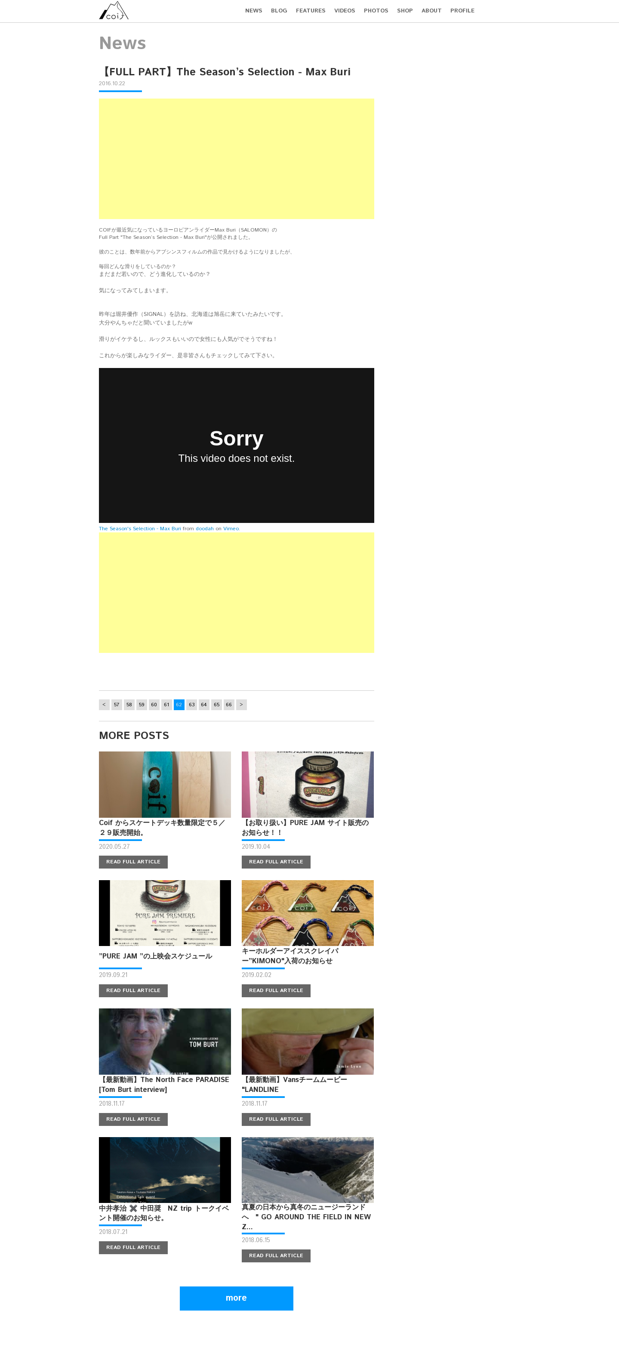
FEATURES (311, 11)
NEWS (253, 11)
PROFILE (462, 11)
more (236, 1298)
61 (166, 704)
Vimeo (231, 528)
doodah (205, 528)
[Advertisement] (236, 159)
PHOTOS (376, 11)
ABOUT (432, 11)
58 (129, 704)
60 (154, 704)
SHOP (405, 11)
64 (204, 704)
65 (216, 704)
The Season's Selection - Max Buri (140, 528)
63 (191, 704)
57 (116, 704)
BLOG (279, 11)
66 (229, 704)
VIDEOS (344, 11)
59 (142, 704)
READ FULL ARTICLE (133, 862)
